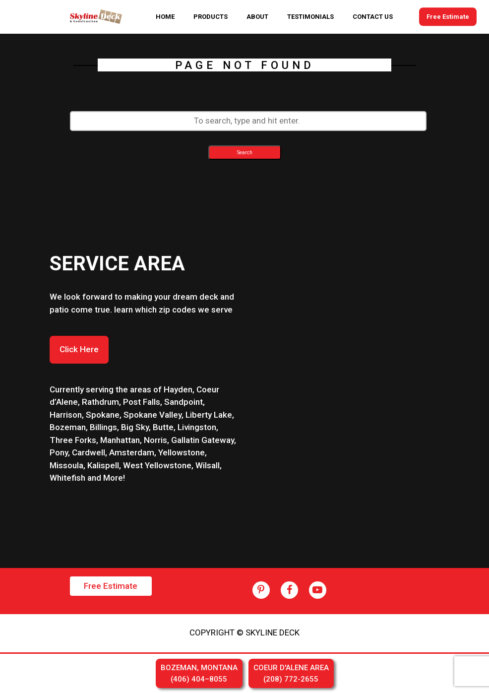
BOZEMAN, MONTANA (199, 674)
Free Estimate (448, 16)
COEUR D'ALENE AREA (291, 674)
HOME (165, 16)
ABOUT (257, 16)
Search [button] (244, 152)
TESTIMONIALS (310, 16)
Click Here (79, 349)
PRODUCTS (210, 16)
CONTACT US (373, 16)
